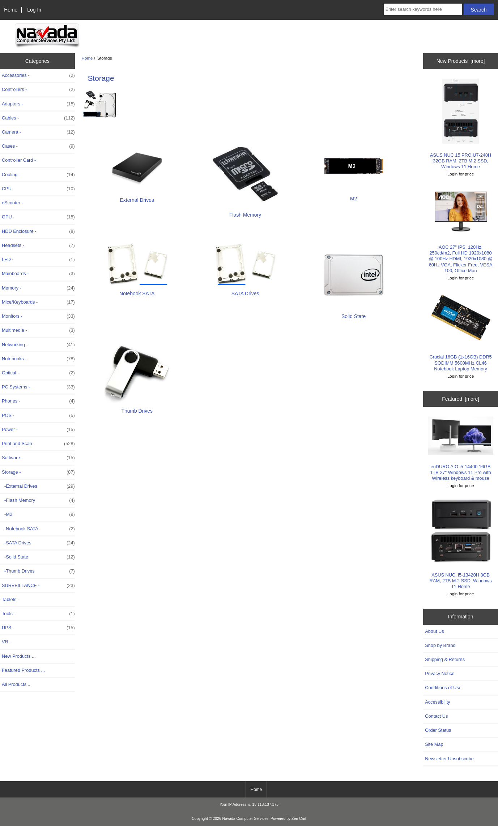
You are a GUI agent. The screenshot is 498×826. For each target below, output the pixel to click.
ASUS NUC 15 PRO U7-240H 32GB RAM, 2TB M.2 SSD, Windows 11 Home (460, 124)
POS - (38, 415)
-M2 (38, 514)
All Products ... (16, 684)
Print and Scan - (38, 444)
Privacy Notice (439, 673)
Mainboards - (38, 274)
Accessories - (38, 75)
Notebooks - (38, 359)
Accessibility (437, 702)
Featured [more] (460, 399)
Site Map (434, 744)
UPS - (38, 628)
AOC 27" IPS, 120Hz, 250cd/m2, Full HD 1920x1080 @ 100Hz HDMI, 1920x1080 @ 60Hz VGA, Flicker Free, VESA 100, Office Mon (460, 230)
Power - (38, 429)
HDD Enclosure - (38, 231)
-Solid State (38, 557)
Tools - (38, 614)
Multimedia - (38, 330)
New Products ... (19, 656)
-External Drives (38, 486)
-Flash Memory (38, 500)
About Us (434, 631)
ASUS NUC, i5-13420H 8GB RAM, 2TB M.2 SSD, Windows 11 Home (460, 543)
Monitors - (38, 316)
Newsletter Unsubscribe (449, 758)
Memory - (38, 288)
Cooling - (38, 175)
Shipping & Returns (445, 659)
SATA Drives (245, 290)
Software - (38, 458)
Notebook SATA (137, 290)
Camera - (38, 132)
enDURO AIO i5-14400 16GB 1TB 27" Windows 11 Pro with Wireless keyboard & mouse (460, 449)
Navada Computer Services (245, 819)
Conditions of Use (443, 687)
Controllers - (38, 89)
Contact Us (436, 716)
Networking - (38, 345)
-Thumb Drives (38, 571)
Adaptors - (38, 104)
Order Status (438, 730)
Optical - (38, 373)
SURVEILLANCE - (38, 585)
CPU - (38, 189)
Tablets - (10, 599)
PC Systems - (38, 387)
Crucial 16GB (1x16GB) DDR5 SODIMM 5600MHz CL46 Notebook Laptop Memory (460, 331)
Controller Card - (19, 160)
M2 (353, 195)
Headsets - (38, 245)
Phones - (38, 401)
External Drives (137, 197)
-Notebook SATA (38, 529)
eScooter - (12, 202)
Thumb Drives (137, 408)
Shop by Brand (440, 645)
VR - (6, 641)
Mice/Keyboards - (38, 302)
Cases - (38, 146)
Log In (34, 10)
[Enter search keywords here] (423, 9)
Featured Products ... (23, 670)
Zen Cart (298, 819)
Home (10, 10)
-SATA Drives (38, 543)
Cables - (38, 118)
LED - (38, 259)
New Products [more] (461, 61)
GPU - (38, 217)
